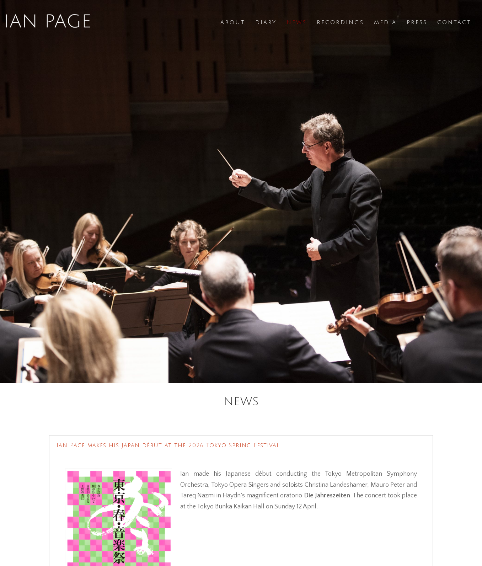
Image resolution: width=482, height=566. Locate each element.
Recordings (340, 22)
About (232, 22)
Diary (266, 22)
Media (385, 22)
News (296, 22)
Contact (454, 22)
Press (417, 22)
